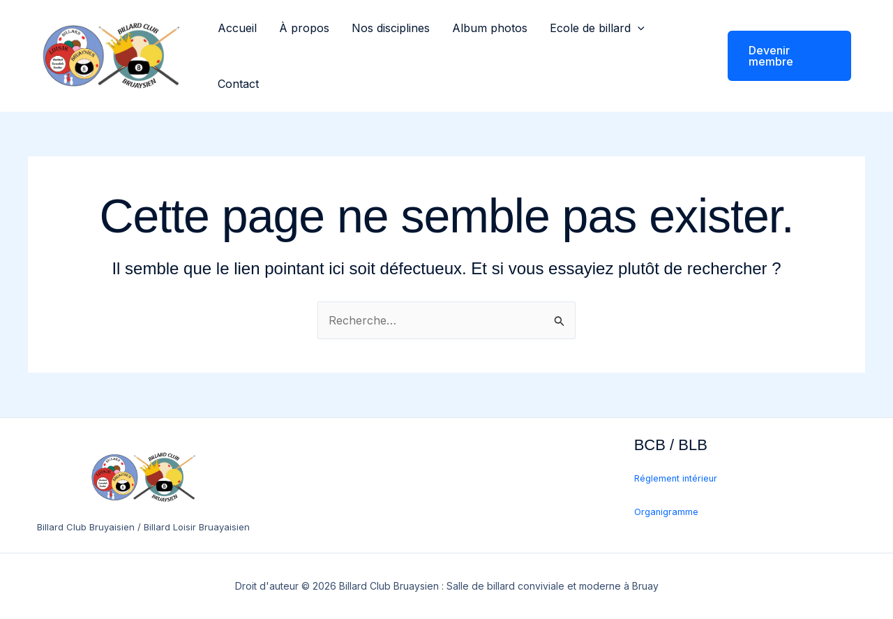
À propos (304, 28)
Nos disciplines (391, 28)
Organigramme (666, 512)
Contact (238, 84)
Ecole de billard (597, 28)
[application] (638, 28)
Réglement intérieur (675, 478)
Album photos (489, 28)
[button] (780, 56)
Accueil (237, 28)
